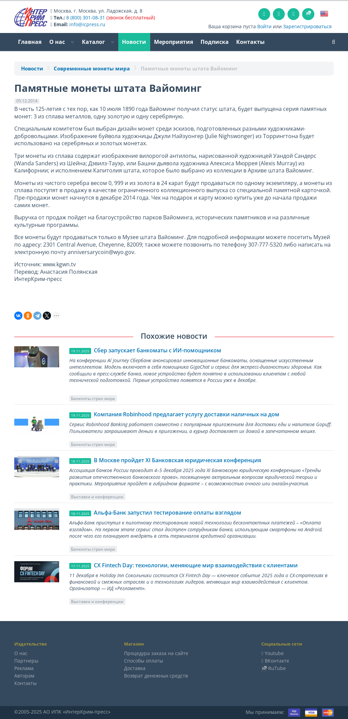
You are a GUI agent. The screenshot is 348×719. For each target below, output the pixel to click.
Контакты (250, 42)
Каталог (98, 42)
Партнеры (26, 660)
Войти (264, 26)
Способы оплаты (143, 660)
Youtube (274, 653)
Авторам (24, 675)
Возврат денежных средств (156, 675)
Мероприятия (173, 42)
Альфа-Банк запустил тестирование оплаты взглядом (167, 512)
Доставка (134, 668)
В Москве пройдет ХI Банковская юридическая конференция (177, 460)
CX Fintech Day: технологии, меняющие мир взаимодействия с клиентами (196, 565)
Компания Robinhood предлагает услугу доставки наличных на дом (186, 414)
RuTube (277, 668)
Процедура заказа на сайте (156, 653)
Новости (134, 42)
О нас (61, 42)
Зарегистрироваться (307, 26)
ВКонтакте (277, 660)
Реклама (24, 668)
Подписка (215, 42)
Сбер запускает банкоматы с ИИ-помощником (157, 350)
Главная (29, 42)
